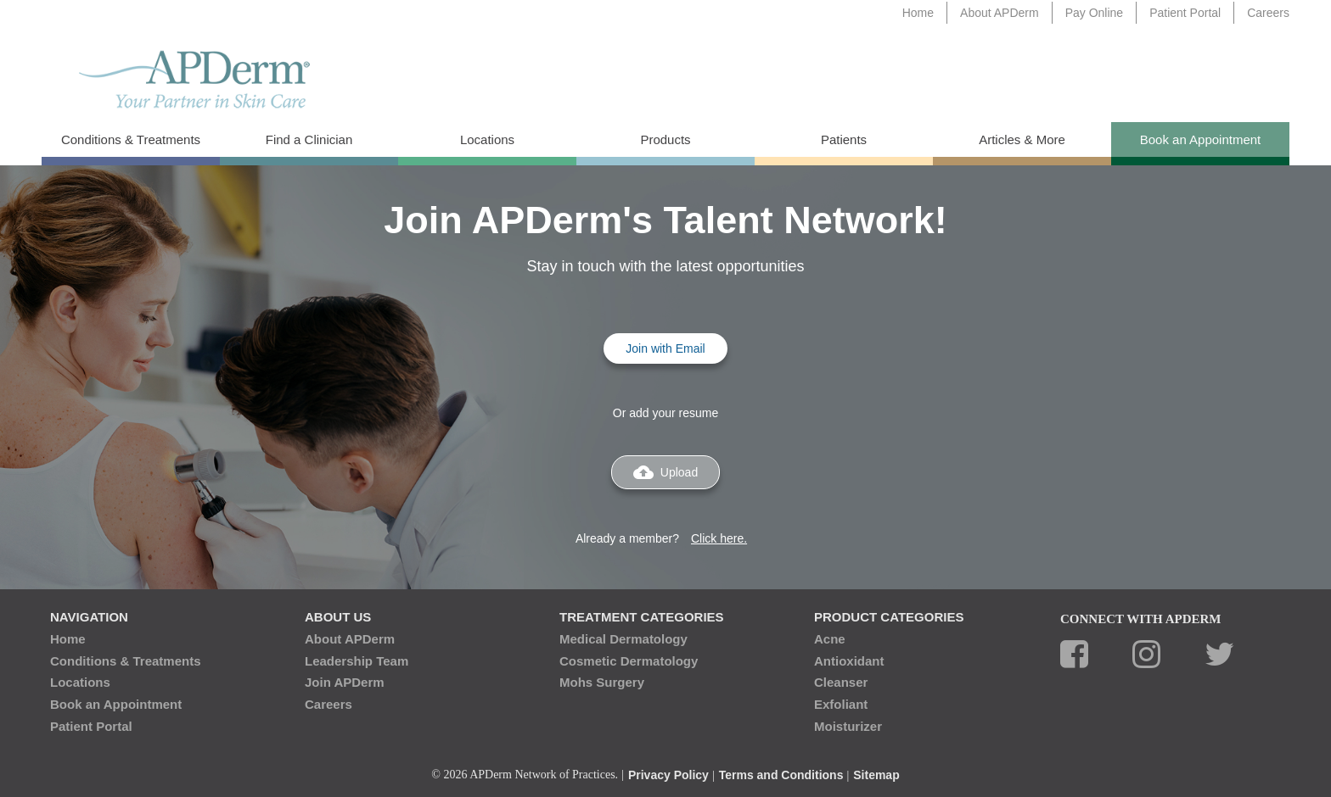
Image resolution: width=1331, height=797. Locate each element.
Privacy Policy (668, 775)
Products (665, 139)
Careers (1268, 13)
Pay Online (1094, 13)
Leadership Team (356, 661)
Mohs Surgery (601, 682)
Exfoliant (841, 704)
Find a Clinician (309, 139)
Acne (829, 639)
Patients (844, 139)
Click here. (719, 538)
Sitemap (876, 775)
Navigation (89, 617)
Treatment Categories (641, 617)
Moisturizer (848, 726)
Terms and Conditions (781, 775)
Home (918, 13)
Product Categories (888, 617)
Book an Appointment (1200, 139)
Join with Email (665, 348)
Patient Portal (1185, 13)
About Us (338, 617)
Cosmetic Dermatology (628, 661)
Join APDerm (345, 682)
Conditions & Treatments (130, 139)
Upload (665, 472)
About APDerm (999, 13)
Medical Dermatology (623, 639)
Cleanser (841, 682)
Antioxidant (849, 661)
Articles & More (1022, 139)
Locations (487, 139)
